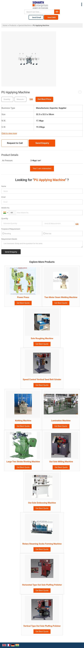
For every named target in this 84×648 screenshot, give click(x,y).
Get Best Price (44, 99)
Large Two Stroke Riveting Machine (23, 461)
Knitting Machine (23, 420)
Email (3, 197)
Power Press (23, 297)
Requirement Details (9, 239)
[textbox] (20, 99)
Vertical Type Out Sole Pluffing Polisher (42, 626)
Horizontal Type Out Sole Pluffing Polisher (42, 585)
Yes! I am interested (42, 168)
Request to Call (15, 143)
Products (12, 25)
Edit (31, 99)
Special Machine (24, 25)
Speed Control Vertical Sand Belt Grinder (42, 379)
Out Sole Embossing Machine (42, 503)
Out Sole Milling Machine (61, 461)
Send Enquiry (42, 143)
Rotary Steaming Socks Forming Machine (42, 544)
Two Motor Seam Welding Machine (60, 297)
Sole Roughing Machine (42, 338)
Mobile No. (5, 208)
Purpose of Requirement (10, 229)
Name (3, 186)
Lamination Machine (60, 420)
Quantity (4, 218)
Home (5, 25)
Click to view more (9, 133)
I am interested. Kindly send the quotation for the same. (42, 244)
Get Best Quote (23, 303)
